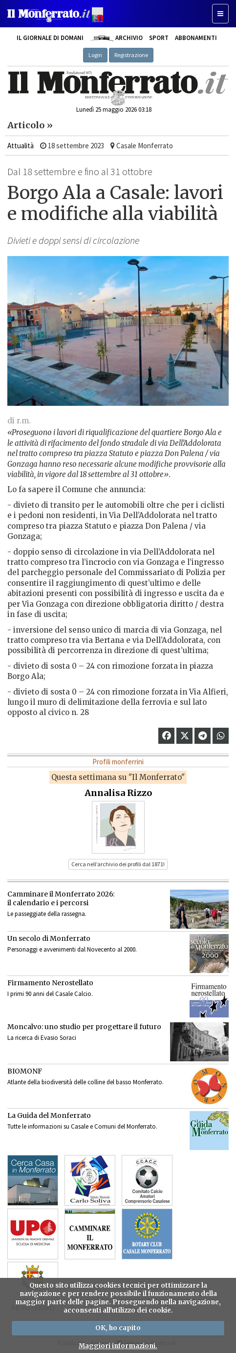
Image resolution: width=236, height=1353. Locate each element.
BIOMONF (24, 1071)
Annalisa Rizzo (118, 792)
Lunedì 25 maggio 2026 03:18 (113, 109)
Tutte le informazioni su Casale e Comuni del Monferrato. (82, 1126)
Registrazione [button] (131, 55)
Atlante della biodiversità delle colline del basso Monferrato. (85, 1082)
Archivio (116, 38)
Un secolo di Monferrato (48, 938)
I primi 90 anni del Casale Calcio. (50, 994)
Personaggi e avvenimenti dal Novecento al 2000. (72, 949)
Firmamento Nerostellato (50, 982)
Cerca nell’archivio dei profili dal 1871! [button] (118, 864)
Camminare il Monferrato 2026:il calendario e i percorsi (60, 898)
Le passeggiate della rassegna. (46, 914)
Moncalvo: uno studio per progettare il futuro (84, 1026)
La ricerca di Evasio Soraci (41, 1038)
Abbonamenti (196, 38)
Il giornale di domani (50, 38)
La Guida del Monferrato (49, 1115)
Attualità (20, 145)
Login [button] (95, 55)
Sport (159, 38)
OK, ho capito (118, 1328)
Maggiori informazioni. (118, 1346)
